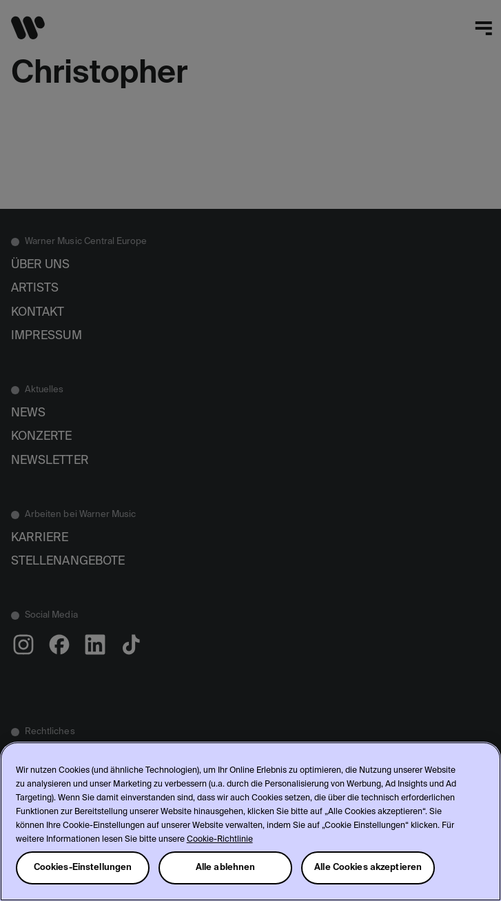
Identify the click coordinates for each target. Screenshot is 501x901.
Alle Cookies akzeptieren (368, 867)
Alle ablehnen (226, 867)
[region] (250, 821)
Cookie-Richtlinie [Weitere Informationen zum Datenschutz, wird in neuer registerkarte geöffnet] (220, 840)
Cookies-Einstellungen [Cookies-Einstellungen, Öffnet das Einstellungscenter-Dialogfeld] (83, 867)
